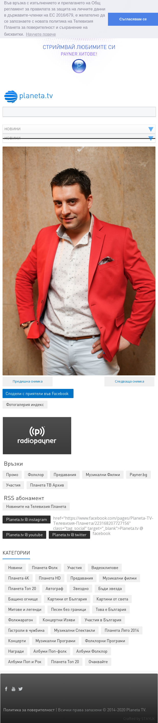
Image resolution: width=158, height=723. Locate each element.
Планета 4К (18, 577)
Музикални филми (120, 577)
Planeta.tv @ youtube (24, 533)
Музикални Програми (55, 639)
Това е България (111, 608)
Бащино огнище (23, 598)
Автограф (54, 587)
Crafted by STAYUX (139, 717)
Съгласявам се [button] (133, 19)
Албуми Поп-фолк (50, 650)
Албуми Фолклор (91, 650)
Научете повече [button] (41, 34)
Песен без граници (68, 608)
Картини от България (67, 598)
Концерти (17, 639)
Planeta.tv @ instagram (26, 518)
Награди (16, 650)
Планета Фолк (45, 566)
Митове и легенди (24, 608)
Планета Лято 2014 (122, 629)
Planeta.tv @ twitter (69, 533)
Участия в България (103, 619)
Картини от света (112, 598)
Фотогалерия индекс (25, 403)
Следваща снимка (129, 380)
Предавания (81, 577)
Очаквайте (98, 660)
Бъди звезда (110, 587)
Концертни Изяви (59, 619)
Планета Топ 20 (22, 587)
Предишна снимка (28, 380)
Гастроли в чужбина (26, 629)
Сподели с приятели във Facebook (37, 392)
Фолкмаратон (20, 619)
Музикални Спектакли (74, 629)
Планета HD (50, 577)
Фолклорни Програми (105, 639)
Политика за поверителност (29, 709)
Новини (15, 566)
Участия (74, 566)
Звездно (81, 587)
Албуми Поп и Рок (24, 660)
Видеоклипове (104, 566)
